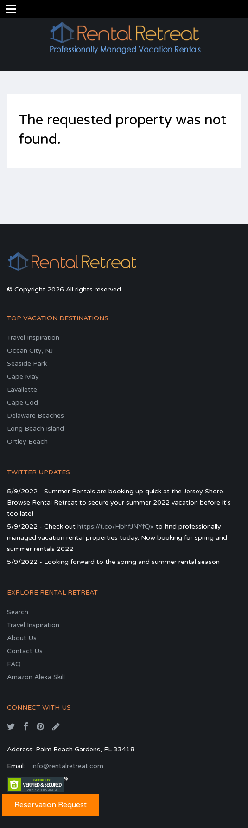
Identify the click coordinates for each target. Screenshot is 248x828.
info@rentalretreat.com (67, 766)
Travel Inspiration (33, 338)
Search (17, 612)
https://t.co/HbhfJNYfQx (115, 526)
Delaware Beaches (35, 416)
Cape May (23, 377)
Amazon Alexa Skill (36, 677)
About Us (22, 638)
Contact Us (25, 651)
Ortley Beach (27, 442)
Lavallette (22, 390)
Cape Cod (22, 403)
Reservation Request (50, 804)
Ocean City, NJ (30, 351)
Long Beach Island (35, 429)
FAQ (14, 664)
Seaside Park (27, 364)
